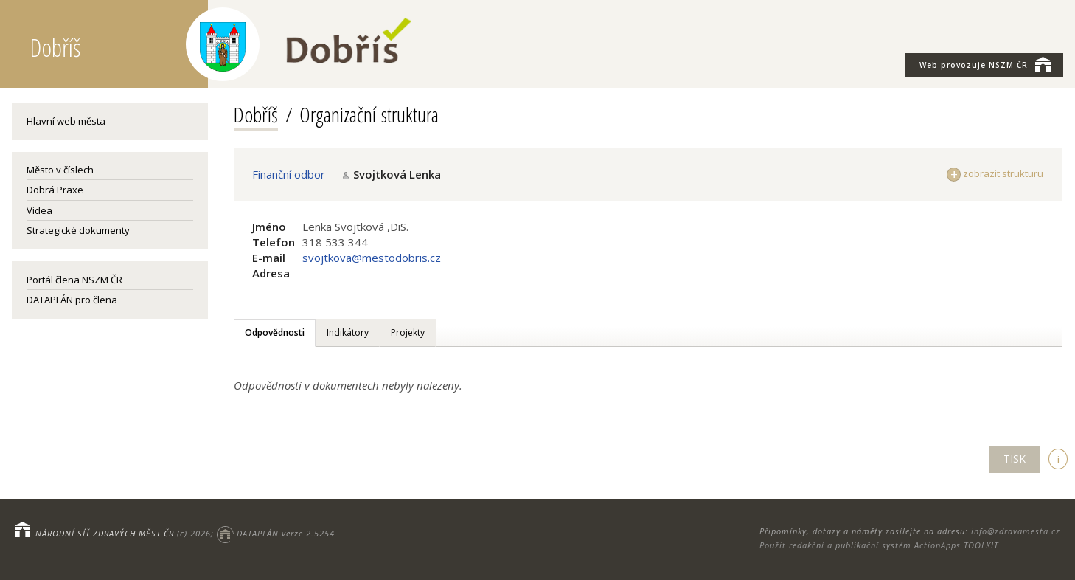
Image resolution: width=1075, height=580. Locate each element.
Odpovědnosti (275, 332)
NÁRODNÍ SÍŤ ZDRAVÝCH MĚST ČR (104, 533)
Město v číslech (60, 169)
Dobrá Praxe (55, 189)
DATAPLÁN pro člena (72, 299)
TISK (1014, 459)
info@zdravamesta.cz (1015, 530)
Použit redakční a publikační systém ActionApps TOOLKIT (878, 544)
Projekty (408, 332)
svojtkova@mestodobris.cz (371, 257)
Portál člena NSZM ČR (74, 279)
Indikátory (348, 332)
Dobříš (256, 114)
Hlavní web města (66, 121)
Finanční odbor (288, 174)
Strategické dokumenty (78, 230)
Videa (39, 210)
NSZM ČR (985, 64)
